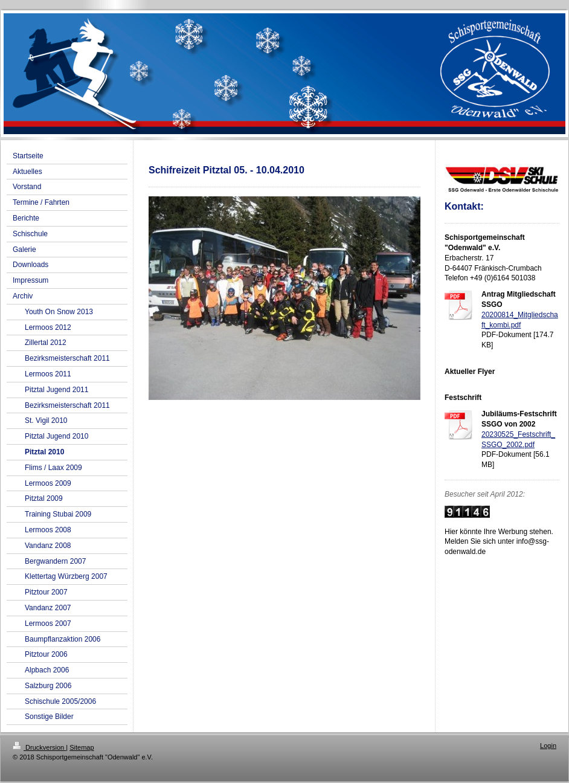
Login (548, 745)
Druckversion (39, 747)
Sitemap (81, 747)
